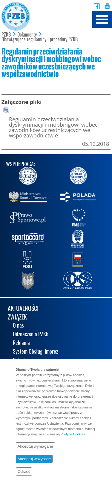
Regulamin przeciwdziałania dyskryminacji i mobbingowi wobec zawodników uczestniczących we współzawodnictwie (53, 127)
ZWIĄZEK (17, 317)
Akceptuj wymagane (35, 446)
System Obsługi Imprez (35, 352)
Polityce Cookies (73, 434)
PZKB (6, 34)
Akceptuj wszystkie (34, 459)
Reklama (21, 343)
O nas (18, 326)
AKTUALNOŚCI (23, 308)
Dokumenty (27, 34)
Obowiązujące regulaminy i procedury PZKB (39, 39)
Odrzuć (24, 471)
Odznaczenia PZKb (30, 334)
